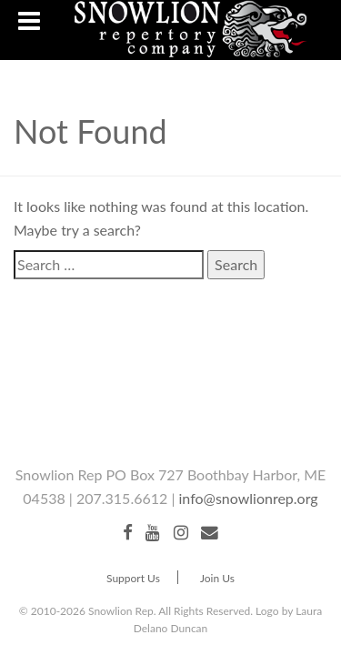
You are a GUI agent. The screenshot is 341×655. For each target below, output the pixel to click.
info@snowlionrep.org (248, 498)
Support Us (133, 578)
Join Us (217, 578)
